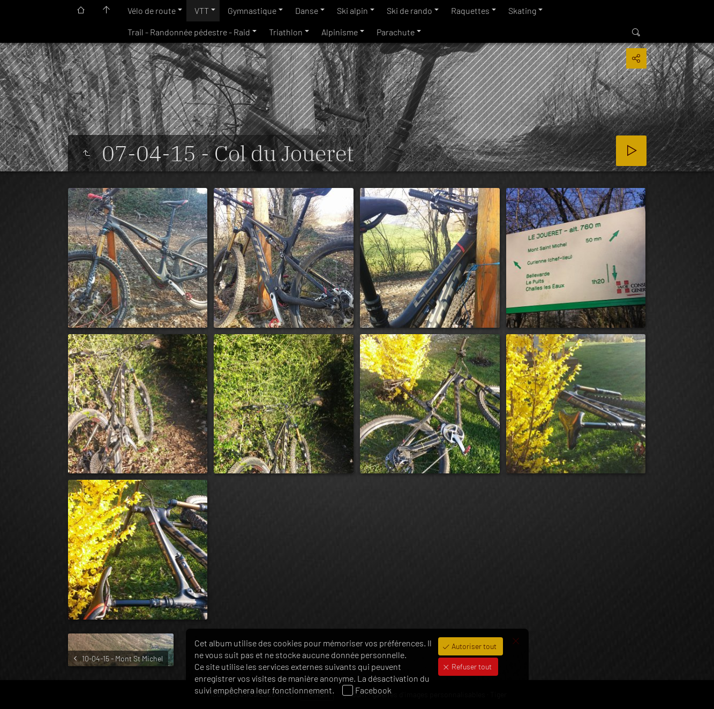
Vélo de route (151, 10)
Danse (306, 10)
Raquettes (470, 10)
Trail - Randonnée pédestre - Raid (188, 32)
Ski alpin (352, 10)
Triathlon (286, 32)
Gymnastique (252, 10)
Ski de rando (409, 10)
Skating (522, 10)
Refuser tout (471, 666)
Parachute (396, 32)
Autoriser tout (473, 646)
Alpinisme (339, 32)
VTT (201, 10)
